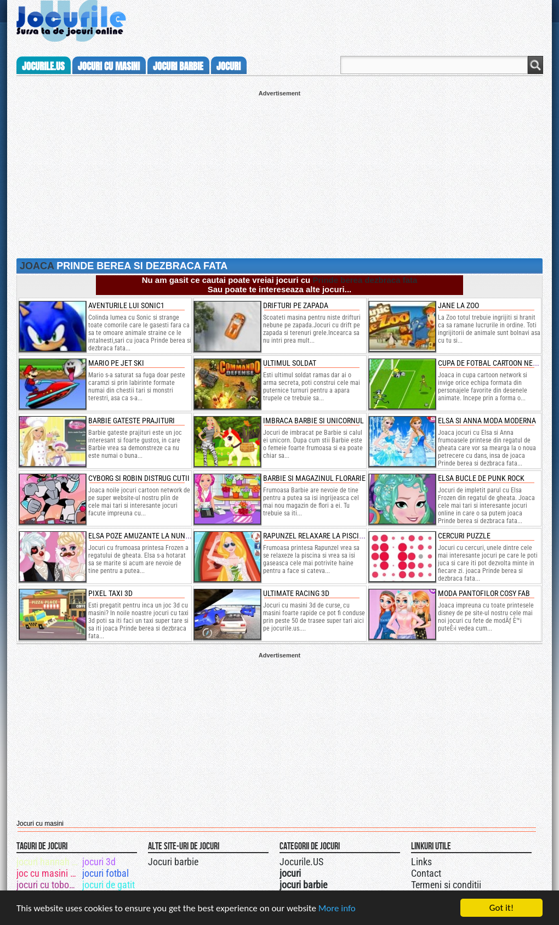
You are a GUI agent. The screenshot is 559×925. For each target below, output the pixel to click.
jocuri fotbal (105, 873)
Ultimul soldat (289, 363)
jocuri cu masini (109, 66)
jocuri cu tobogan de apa (48, 884)
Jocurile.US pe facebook (352, 860)
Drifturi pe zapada (295, 305)
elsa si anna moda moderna (487, 420)
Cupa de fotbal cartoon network (496, 363)
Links (421, 861)
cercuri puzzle (464, 535)
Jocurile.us (43, 66)
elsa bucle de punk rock (481, 478)
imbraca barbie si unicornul (313, 420)
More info (337, 908)
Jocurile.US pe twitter (341, 860)
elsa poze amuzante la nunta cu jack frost (165, 535)
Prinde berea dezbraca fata (364, 280)
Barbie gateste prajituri (131, 420)
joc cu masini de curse (48, 873)
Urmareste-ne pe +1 (330, 860)
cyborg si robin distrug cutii (139, 478)
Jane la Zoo (458, 305)
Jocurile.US (301, 861)
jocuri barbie (178, 66)
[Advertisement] (279, 173)
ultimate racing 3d (296, 593)
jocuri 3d (99, 861)
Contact (426, 873)
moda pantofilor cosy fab (484, 593)
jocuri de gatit (108, 884)
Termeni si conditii (446, 884)
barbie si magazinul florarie (314, 478)
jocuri (228, 66)
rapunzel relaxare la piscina (315, 535)
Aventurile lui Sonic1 (126, 305)
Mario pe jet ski (116, 363)
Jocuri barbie (173, 861)
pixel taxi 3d (110, 593)
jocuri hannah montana (48, 861)
